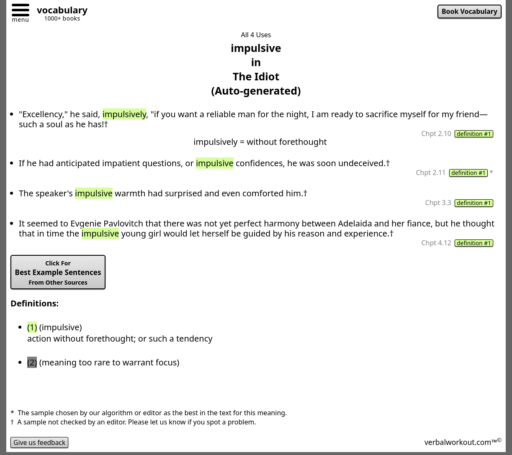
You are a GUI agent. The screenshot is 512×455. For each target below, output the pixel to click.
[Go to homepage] (59, 11)
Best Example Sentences (59, 274)
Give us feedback (40, 444)
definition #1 (473, 134)
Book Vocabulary (468, 11)
